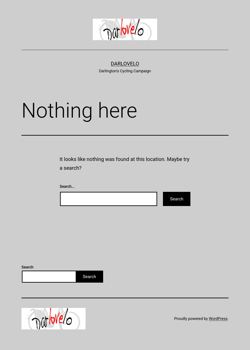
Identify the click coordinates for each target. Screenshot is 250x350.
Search (27, 267)
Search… (67, 186)
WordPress (218, 318)
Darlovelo (125, 64)
